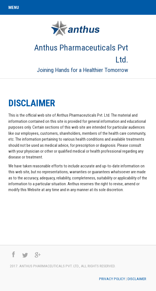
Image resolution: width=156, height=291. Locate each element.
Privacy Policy (112, 278)
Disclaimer (31, 103)
